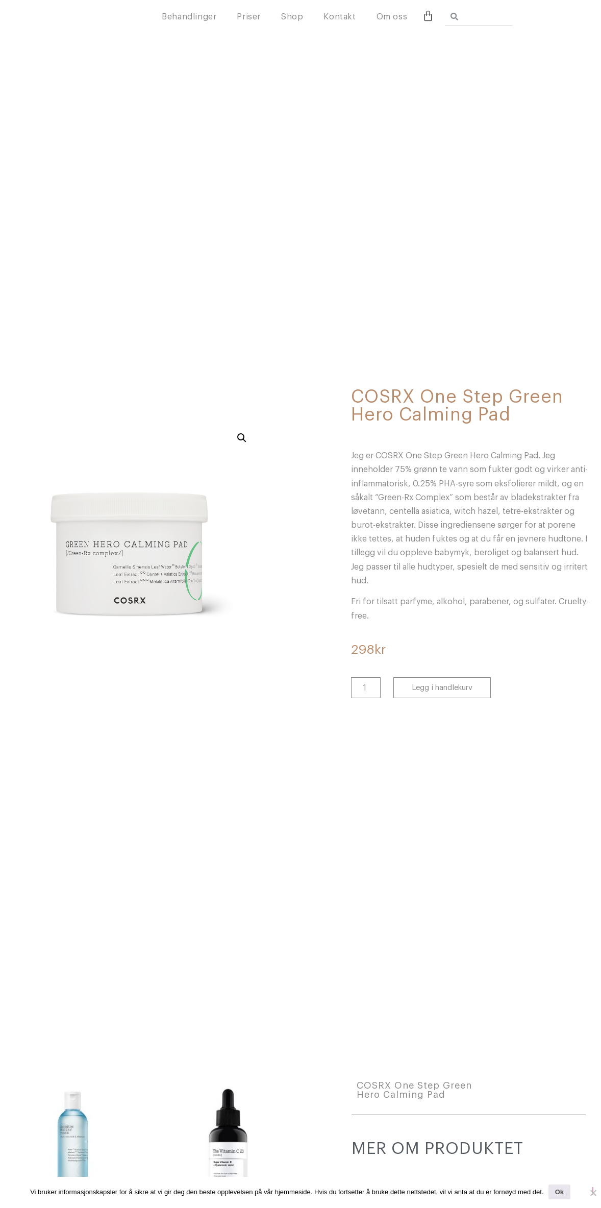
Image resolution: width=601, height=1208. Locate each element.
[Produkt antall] (366, 687)
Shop (354, 19)
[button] (242, 438)
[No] (592, 1191)
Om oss (453, 19)
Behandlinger (250, 19)
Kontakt (402, 19)
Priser (311, 19)
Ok (559, 1192)
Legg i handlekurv (442, 688)
